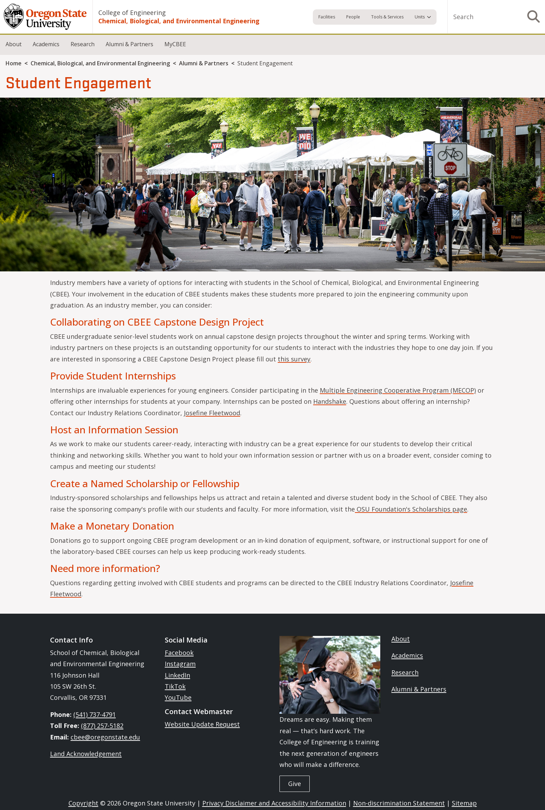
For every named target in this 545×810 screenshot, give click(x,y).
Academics (46, 44)
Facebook (179, 652)
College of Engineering (132, 12)
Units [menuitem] (420, 17)
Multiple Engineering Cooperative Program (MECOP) (398, 390)
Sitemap (464, 803)
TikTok (175, 686)
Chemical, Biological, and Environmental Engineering (178, 21)
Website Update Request (202, 724)
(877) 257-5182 (102, 725)
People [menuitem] (353, 17)
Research (83, 44)
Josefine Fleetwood (212, 413)
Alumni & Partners (129, 44)
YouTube (178, 697)
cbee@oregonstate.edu (105, 737)
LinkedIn (177, 675)
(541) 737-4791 (94, 714)
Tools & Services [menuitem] (387, 17)
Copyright (83, 803)
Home (14, 63)
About (14, 44)
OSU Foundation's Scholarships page (411, 509)
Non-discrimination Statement (399, 803)
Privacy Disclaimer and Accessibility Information (274, 803)
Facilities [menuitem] (326, 17)
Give (294, 783)
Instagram (180, 664)
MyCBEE (175, 44)
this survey (294, 359)
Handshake (329, 401)
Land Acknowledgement (86, 754)
